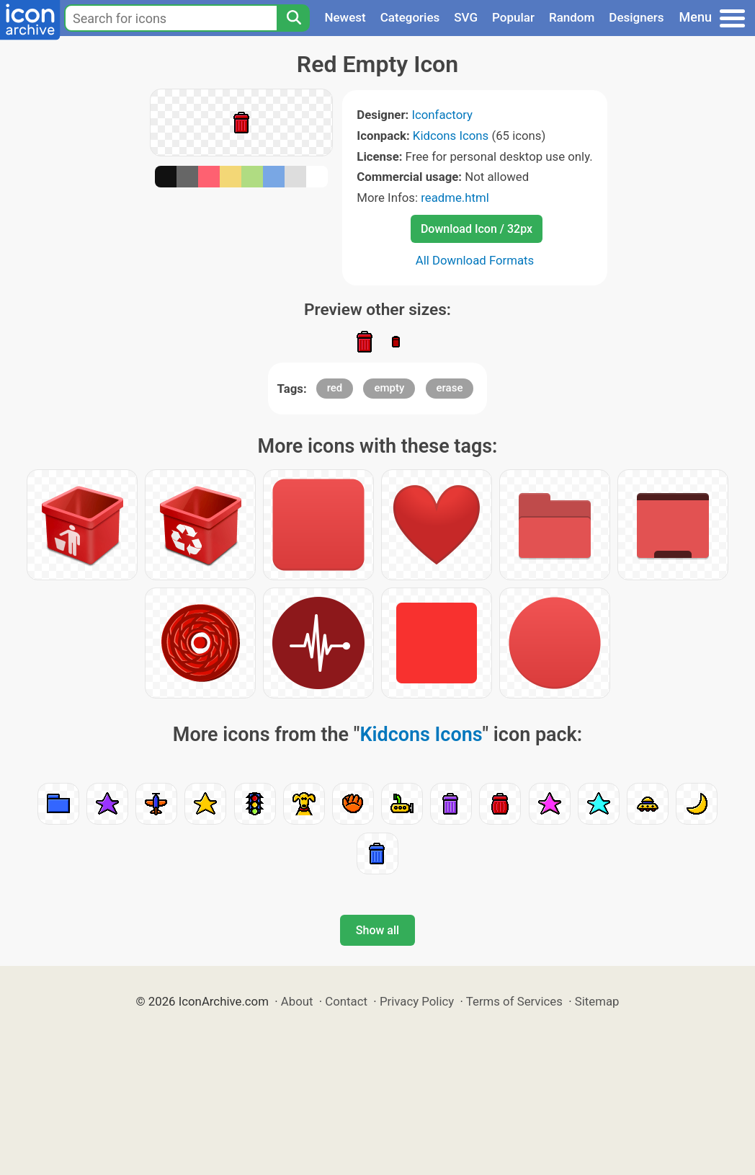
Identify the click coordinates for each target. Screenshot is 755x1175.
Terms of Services (514, 1001)
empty (389, 387)
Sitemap (597, 1001)
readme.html (455, 197)
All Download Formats (475, 260)
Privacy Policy (417, 1001)
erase (450, 387)
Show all (377, 930)
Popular (513, 17)
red (335, 387)
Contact (346, 1001)
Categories (410, 17)
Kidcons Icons (450, 135)
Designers (636, 17)
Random (571, 17)
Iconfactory (442, 114)
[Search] (293, 18)
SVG (466, 17)
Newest (344, 17)
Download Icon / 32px (476, 229)
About (297, 1001)
